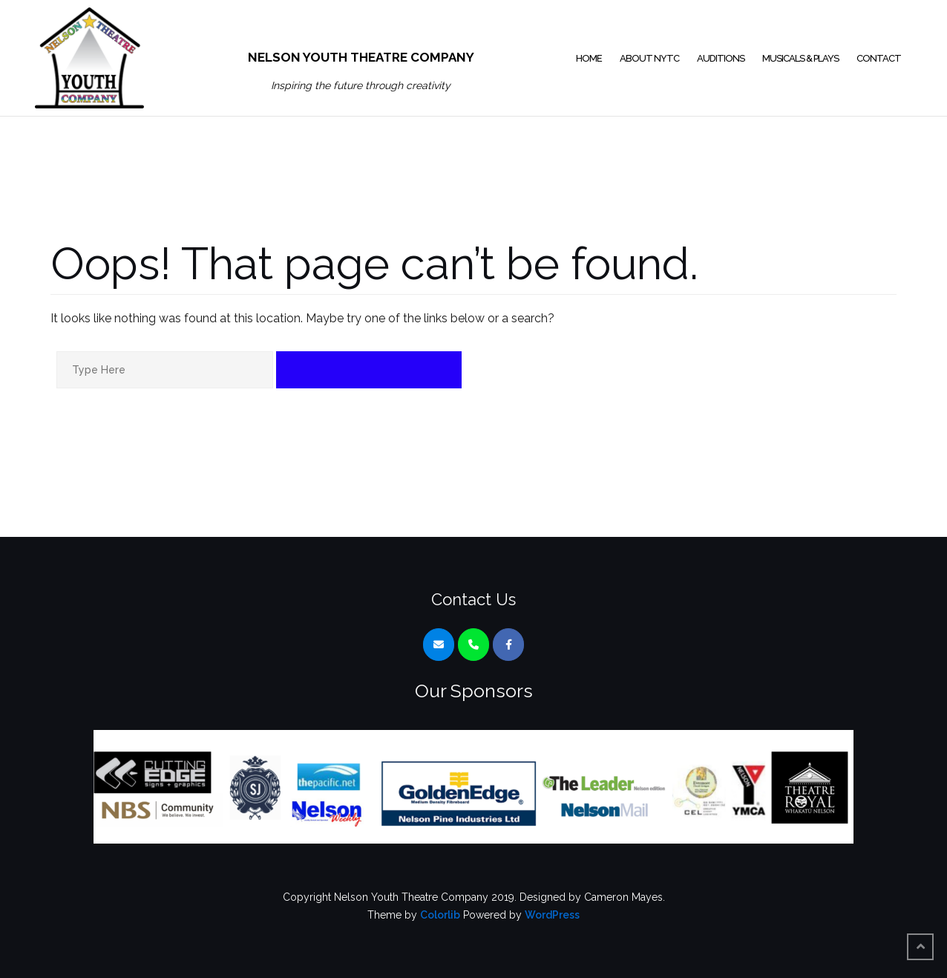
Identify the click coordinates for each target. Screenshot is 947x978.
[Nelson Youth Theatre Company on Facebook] (508, 644)
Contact (878, 58)
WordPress (552, 915)
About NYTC (649, 58)
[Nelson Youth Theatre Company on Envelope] (438, 644)
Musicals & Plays (800, 58)
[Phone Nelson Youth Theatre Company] (473, 644)
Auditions (720, 58)
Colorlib (440, 915)
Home (589, 58)
